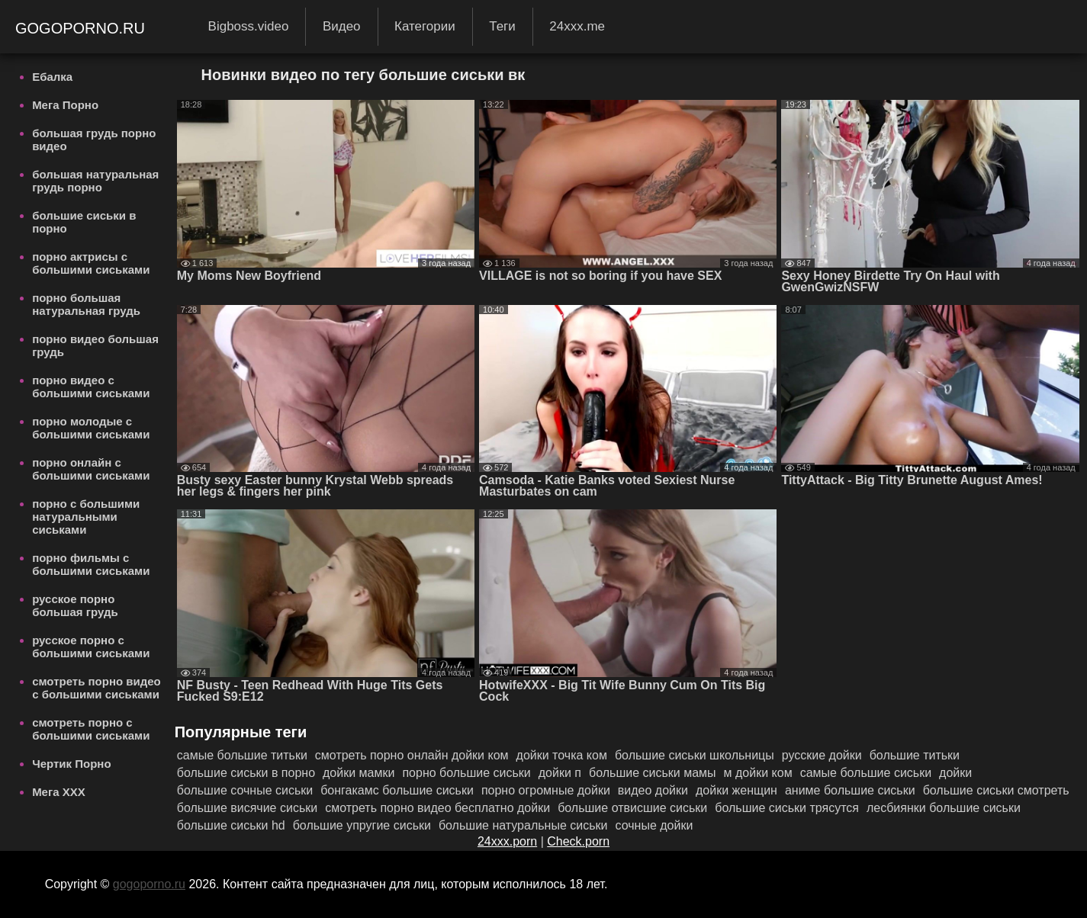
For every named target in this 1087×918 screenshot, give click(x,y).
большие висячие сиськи (247, 807)
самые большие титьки (242, 755)
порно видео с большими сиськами (91, 387)
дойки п (560, 772)
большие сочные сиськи (245, 790)
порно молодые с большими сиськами (91, 428)
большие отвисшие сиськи (632, 807)
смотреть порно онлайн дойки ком (412, 755)
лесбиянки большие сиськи (944, 807)
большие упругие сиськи (362, 825)
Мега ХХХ (58, 791)
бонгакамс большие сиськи (397, 790)
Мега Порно (65, 104)
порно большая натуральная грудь (86, 304)
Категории (424, 26)
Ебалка (52, 76)
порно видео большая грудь (95, 345)
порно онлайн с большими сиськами (91, 469)
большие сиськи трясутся (787, 807)
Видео (342, 26)
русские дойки (822, 755)
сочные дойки (654, 825)
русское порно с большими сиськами (91, 647)
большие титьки (915, 755)
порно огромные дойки (545, 790)
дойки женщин (736, 790)
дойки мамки (358, 772)
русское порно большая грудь (75, 605)
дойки (955, 772)
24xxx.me (577, 26)
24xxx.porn (507, 841)
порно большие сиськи (466, 772)
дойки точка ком (561, 755)
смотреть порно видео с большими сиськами (96, 688)
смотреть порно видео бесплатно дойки (437, 807)
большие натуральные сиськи (523, 825)
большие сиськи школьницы (694, 755)
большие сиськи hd (231, 825)
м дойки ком (758, 772)
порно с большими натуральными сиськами (86, 516)
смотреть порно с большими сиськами (91, 729)
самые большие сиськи (865, 772)
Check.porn (578, 841)
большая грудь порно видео (94, 139)
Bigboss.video (248, 26)
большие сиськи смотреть (996, 790)
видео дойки (653, 790)
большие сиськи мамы (652, 772)
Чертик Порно (71, 763)
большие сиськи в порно (84, 222)
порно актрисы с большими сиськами (91, 263)
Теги (502, 26)
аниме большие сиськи (850, 790)
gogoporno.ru (82, 28)
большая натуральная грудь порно (95, 181)
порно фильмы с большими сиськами (91, 564)
